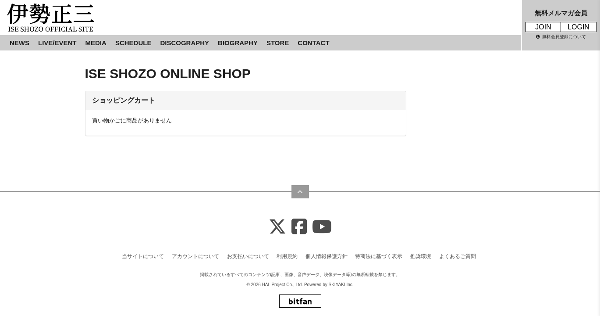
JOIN (543, 27)
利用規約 (287, 253)
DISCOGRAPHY (184, 43)
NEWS (19, 43)
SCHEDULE (133, 43)
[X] (277, 224)
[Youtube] (321, 224)
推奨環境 (420, 253)
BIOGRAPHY (238, 43)
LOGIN (578, 27)
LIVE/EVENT (57, 43)
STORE (277, 43)
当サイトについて (143, 253)
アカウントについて (195, 253)
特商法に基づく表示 (378, 253)
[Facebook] (299, 224)
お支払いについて (248, 253)
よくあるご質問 (457, 253)
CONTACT (313, 43)
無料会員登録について (561, 36)
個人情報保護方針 (326, 253)
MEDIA (96, 43)
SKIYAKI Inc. (341, 281)
